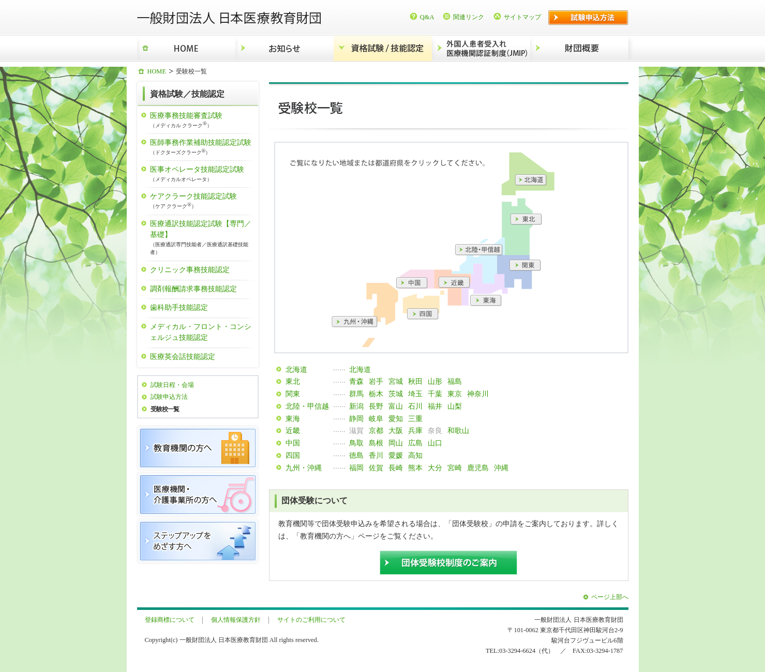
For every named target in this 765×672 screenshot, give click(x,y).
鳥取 (356, 443)
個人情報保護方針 (236, 619)
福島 (454, 381)
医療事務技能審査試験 (203, 120)
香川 (376, 455)
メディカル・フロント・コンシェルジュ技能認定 (200, 332)
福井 (435, 406)
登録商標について (169, 619)
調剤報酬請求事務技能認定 (193, 289)
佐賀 (376, 468)
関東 (293, 394)
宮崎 (454, 468)
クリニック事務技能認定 (190, 269)
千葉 (435, 394)
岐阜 (376, 418)
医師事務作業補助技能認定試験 (203, 147)
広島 (415, 443)
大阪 (395, 430)
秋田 (415, 381)
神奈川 (478, 394)
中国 (293, 443)
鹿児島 (478, 468)
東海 (293, 418)
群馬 (356, 394)
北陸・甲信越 (307, 406)
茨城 (395, 394)
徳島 (356, 455)
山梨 (454, 406)
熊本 (415, 468)
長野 (376, 406)
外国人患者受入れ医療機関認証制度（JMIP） (481, 48)
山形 (435, 381)
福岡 (356, 468)
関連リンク (468, 17)
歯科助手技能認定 (179, 307)
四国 (293, 455)
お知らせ (284, 48)
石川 (415, 406)
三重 (415, 418)
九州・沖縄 (304, 468)
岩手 (376, 381)
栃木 (376, 394)
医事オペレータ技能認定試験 (203, 174)
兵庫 (415, 430)
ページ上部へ (609, 597)
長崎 (395, 468)
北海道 (296, 369)
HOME (186, 48)
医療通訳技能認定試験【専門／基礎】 (203, 238)
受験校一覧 (165, 409)
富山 (395, 406)
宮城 (395, 381)
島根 (376, 443)
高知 (415, 455)
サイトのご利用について (311, 619)
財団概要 (579, 48)
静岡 (356, 418)
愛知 (395, 418)
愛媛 (395, 455)
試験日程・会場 (172, 385)
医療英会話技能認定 (182, 356)
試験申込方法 (169, 396)
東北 (293, 381)
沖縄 (501, 468)
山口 (435, 443)
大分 (435, 468)
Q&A (427, 17)
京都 (376, 430)
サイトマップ (522, 17)
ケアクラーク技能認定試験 (203, 201)
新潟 (356, 406)
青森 (356, 381)
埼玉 (415, 394)
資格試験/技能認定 (383, 48)
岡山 (395, 443)
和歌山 (458, 430)
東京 (454, 394)
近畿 (293, 430)
